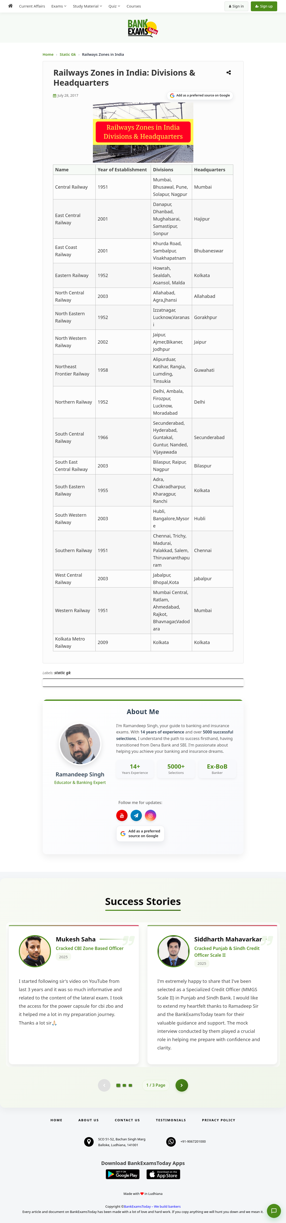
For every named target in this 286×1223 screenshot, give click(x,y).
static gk (62, 672)
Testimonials (171, 1120)
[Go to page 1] (118, 1085)
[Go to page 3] (130, 1085)
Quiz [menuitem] (112, 6)
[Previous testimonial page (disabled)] (104, 1085)
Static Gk (68, 54)
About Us (88, 1120)
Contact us (127, 1120)
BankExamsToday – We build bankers (152, 1206)
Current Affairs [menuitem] (32, 6)
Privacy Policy (219, 1120)
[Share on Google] (200, 95)
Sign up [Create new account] (264, 6)
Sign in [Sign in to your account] (236, 6)
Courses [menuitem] (134, 6)
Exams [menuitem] (57, 6)
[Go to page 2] (124, 1085)
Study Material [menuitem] (85, 6)
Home (48, 54)
